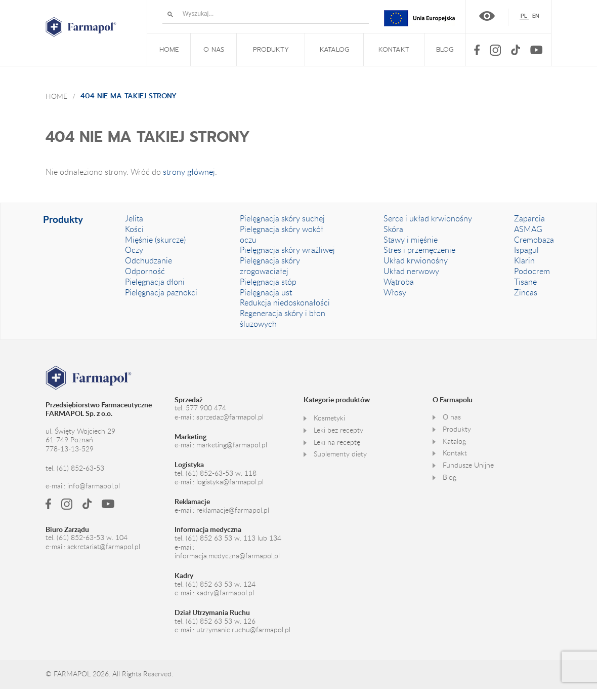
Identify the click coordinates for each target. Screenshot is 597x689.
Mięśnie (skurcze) (155, 239)
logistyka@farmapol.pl (230, 481)
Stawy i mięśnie (410, 239)
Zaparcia (529, 218)
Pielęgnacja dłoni (155, 281)
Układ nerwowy (411, 271)
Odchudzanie (148, 260)
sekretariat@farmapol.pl (103, 546)
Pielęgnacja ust (266, 292)
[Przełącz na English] (535, 16)
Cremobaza (534, 239)
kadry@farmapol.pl (225, 592)
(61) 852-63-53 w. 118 (221, 473)
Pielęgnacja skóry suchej (282, 218)
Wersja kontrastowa (487, 16)
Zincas (525, 292)
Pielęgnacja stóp (268, 281)
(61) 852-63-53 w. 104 (92, 537)
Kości (134, 229)
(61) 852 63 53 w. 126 (220, 621)
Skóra (393, 229)
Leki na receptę (337, 442)
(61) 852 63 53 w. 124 (220, 584)
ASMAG (528, 229)
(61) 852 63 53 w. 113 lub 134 (233, 538)
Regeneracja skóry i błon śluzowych (282, 318)
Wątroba (398, 281)
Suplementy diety (340, 453)
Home (56, 96)
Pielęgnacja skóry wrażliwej (287, 249)
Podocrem (532, 271)
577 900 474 (206, 407)
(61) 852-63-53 (80, 468)
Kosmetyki (329, 418)
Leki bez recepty (338, 430)
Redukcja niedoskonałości (285, 302)
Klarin (524, 260)
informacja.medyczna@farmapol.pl (227, 555)
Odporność (145, 271)
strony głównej (189, 171)
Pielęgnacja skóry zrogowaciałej (270, 266)
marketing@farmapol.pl (231, 444)
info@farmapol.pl (93, 485)
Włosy (394, 292)
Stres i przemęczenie (419, 249)
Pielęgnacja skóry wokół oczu (281, 234)
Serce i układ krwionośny (427, 218)
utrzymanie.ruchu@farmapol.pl (243, 629)
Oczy (134, 249)
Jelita (134, 218)
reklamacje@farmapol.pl (232, 510)
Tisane (525, 281)
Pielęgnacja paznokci (161, 292)
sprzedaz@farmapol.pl (230, 417)
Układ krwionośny (415, 260)
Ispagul (526, 249)
